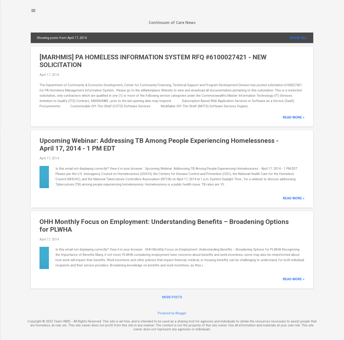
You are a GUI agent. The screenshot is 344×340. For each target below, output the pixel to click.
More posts (172, 297)
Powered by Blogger (172, 313)
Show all (298, 38)
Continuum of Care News (172, 23)
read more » (294, 117)
